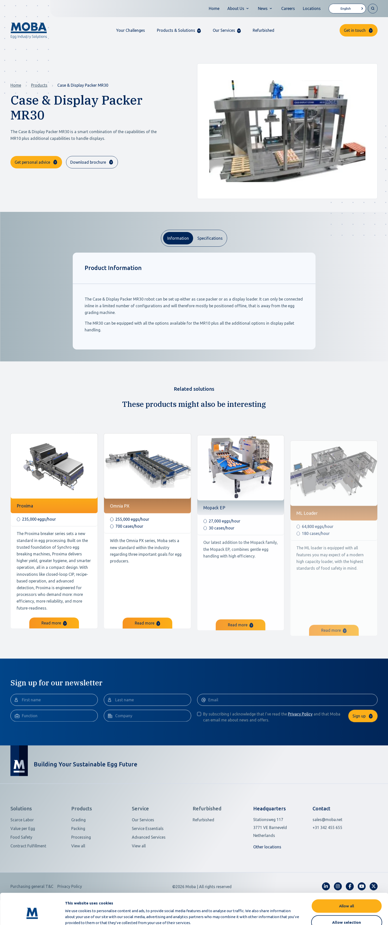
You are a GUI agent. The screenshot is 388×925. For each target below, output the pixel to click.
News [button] (263, 8)
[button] (179, 30)
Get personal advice (32, 162)
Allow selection (346, 898)
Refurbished (263, 30)
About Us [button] (235, 8)
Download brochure (88, 162)
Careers (288, 8)
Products (39, 85)
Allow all (346, 882)
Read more (54, 647)
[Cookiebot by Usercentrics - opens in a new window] (32, 915)
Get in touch (355, 30)
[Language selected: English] (347, 8)
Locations (312, 8)
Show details (263, 915)
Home (214, 8)
